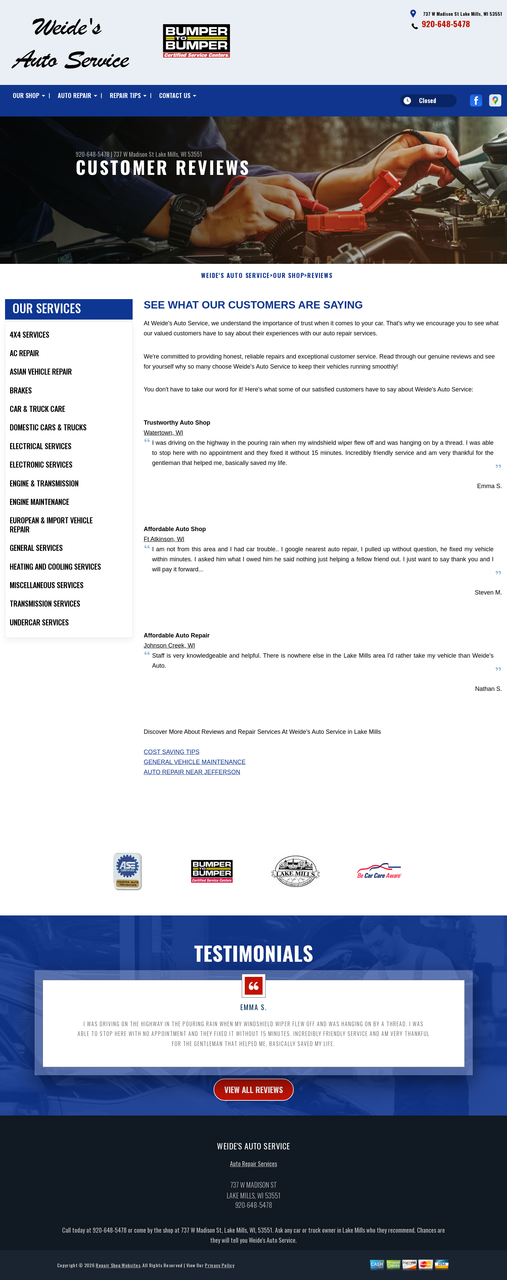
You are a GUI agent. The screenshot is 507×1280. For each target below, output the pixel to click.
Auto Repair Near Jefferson (192, 798)
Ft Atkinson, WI (164, 565)
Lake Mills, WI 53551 (178, 154)
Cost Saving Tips (171, 778)
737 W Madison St (133, 154)
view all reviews (253, 1115)
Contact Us (174, 95)
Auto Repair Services (253, 1189)
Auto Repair (74, 95)
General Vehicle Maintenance (194, 788)
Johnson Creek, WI (169, 671)
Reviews (320, 301)
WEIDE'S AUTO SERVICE (235, 301)
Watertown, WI (163, 459)
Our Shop (26, 95)
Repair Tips (125, 95)
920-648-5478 (446, 23)
